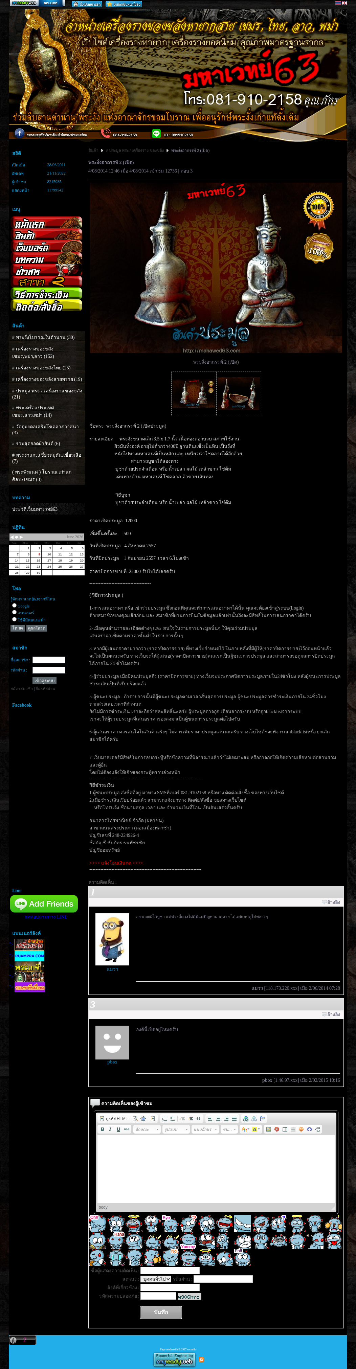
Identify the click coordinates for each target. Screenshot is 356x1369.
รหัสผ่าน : (18, 670)
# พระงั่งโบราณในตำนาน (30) (43, 337)
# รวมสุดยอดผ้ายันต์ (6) (36, 443)
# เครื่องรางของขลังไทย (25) (41, 367)
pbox (112, 1062)
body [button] (103, 1207)
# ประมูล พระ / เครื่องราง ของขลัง (135, 150)
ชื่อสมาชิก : (20, 660)
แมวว (112, 969)
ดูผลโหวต (36, 628)
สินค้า (93, 150)
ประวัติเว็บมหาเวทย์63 (35, 509)
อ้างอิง (333, 902)
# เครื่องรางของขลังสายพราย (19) (47, 379)
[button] (113, 1118)
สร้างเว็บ (37, 3)
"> (26, 944)
